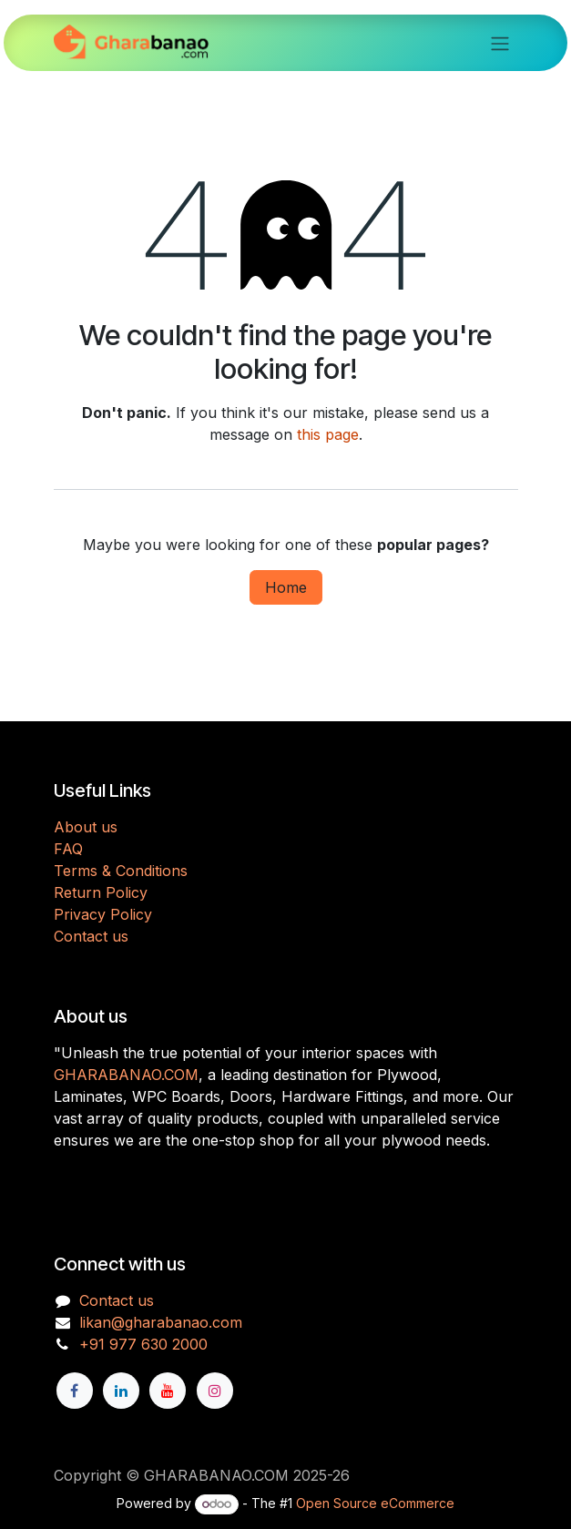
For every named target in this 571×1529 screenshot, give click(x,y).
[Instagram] (215, 1390)
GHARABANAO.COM (126, 1074)
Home (286, 587)
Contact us (91, 936)
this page (328, 434)
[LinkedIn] (121, 1390)
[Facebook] (74, 1390)
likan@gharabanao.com (160, 1322)
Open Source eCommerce (375, 1503)
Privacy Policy (103, 914)
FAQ (68, 849)
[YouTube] (167, 1390)
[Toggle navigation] (500, 43)
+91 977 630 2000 (143, 1344)
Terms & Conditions (121, 870)
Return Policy (101, 892)
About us (85, 827)
